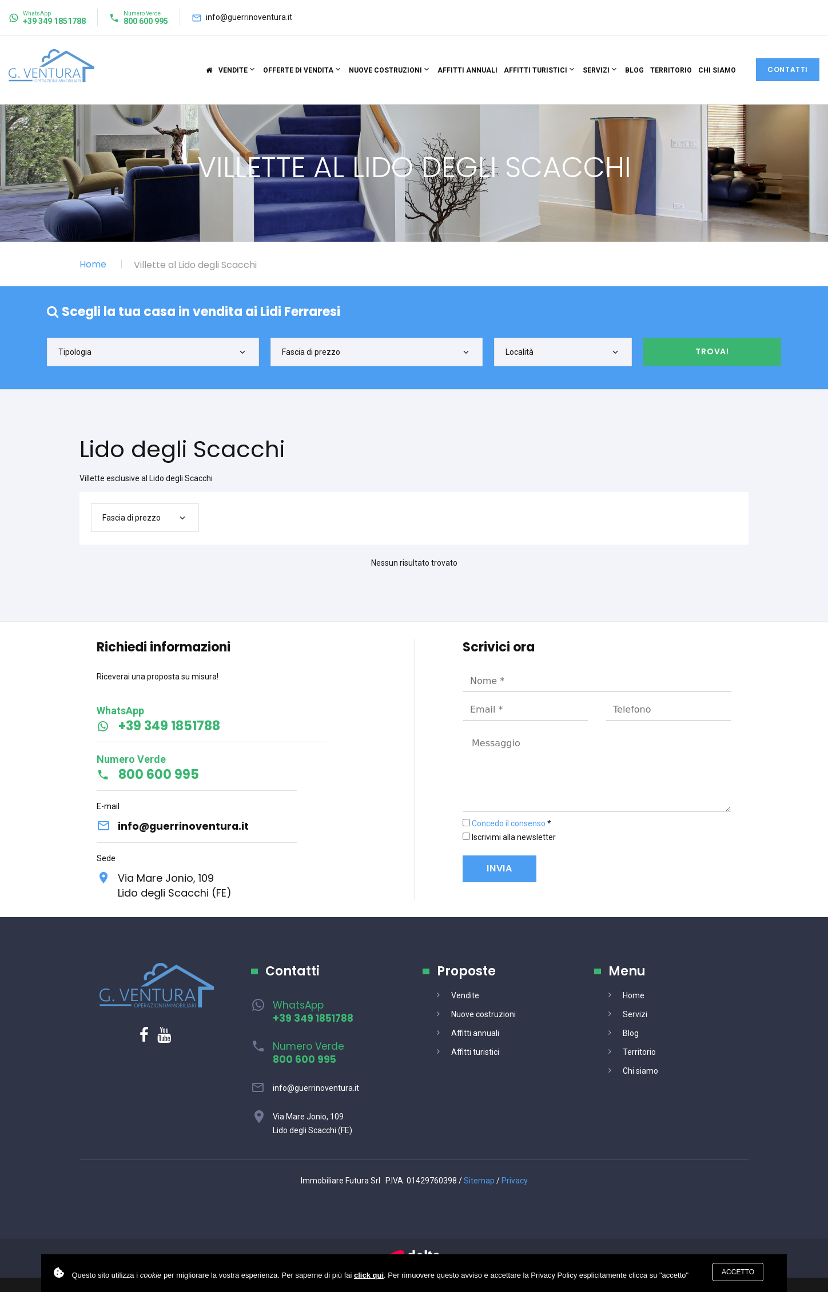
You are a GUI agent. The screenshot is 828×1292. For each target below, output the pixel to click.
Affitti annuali (467, 70)
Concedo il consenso (509, 823)
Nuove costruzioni (385, 70)
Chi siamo (717, 70)
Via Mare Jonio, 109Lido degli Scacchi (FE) (175, 885)
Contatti (787, 69)
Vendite (233, 70)
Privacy (514, 1181)
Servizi (596, 70)
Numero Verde (308, 1053)
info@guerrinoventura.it (249, 17)
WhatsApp (313, 1012)
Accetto (738, 1272)
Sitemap (479, 1181)
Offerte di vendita (298, 70)
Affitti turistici (535, 70)
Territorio (671, 70)
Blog (634, 70)
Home (92, 264)
